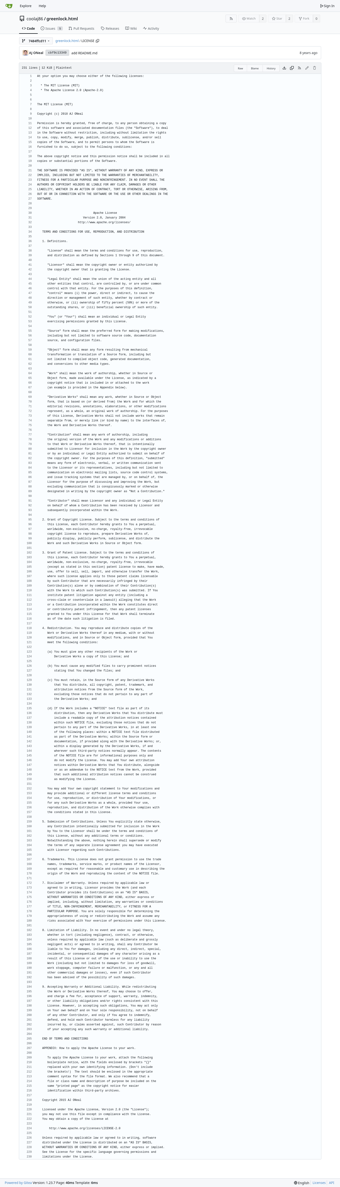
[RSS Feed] (231, 18)
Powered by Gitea (18, 1182)
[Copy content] (292, 68)
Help (42, 6)
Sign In (327, 6)
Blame (255, 68)
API (331, 1182)
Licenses (319, 1182)
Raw (240, 68)
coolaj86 (35, 18)
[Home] (9, 6)
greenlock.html (62, 18)
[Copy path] (97, 40)
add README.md (84, 53)
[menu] (301, 1183)
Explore (25, 6)
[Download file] (284, 68)
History (271, 68)
